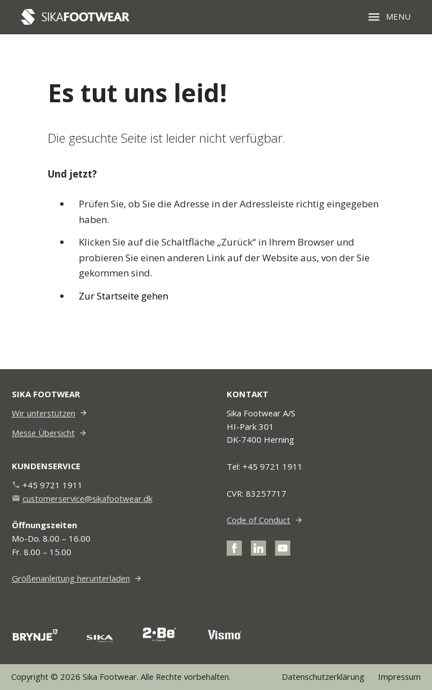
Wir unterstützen (43, 413)
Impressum (399, 676)
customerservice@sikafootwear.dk (87, 498)
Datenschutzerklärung (323, 676)
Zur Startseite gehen (123, 295)
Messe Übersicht (43, 432)
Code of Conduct (258, 519)
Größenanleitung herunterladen (71, 578)
